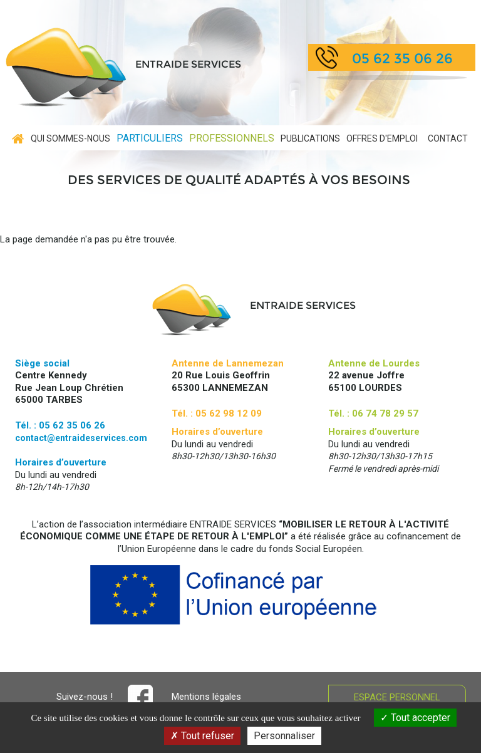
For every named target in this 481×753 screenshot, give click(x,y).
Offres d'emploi (382, 138)
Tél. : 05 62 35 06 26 (60, 425)
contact (448, 138)
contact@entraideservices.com (81, 438)
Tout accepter (415, 718)
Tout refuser (202, 736)
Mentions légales (206, 696)
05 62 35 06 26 (402, 58)
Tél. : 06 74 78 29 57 (373, 413)
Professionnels (231, 138)
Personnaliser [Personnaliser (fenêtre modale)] (284, 736)
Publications (310, 138)
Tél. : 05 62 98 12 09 (217, 413)
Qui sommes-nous (70, 138)
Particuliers (149, 138)
